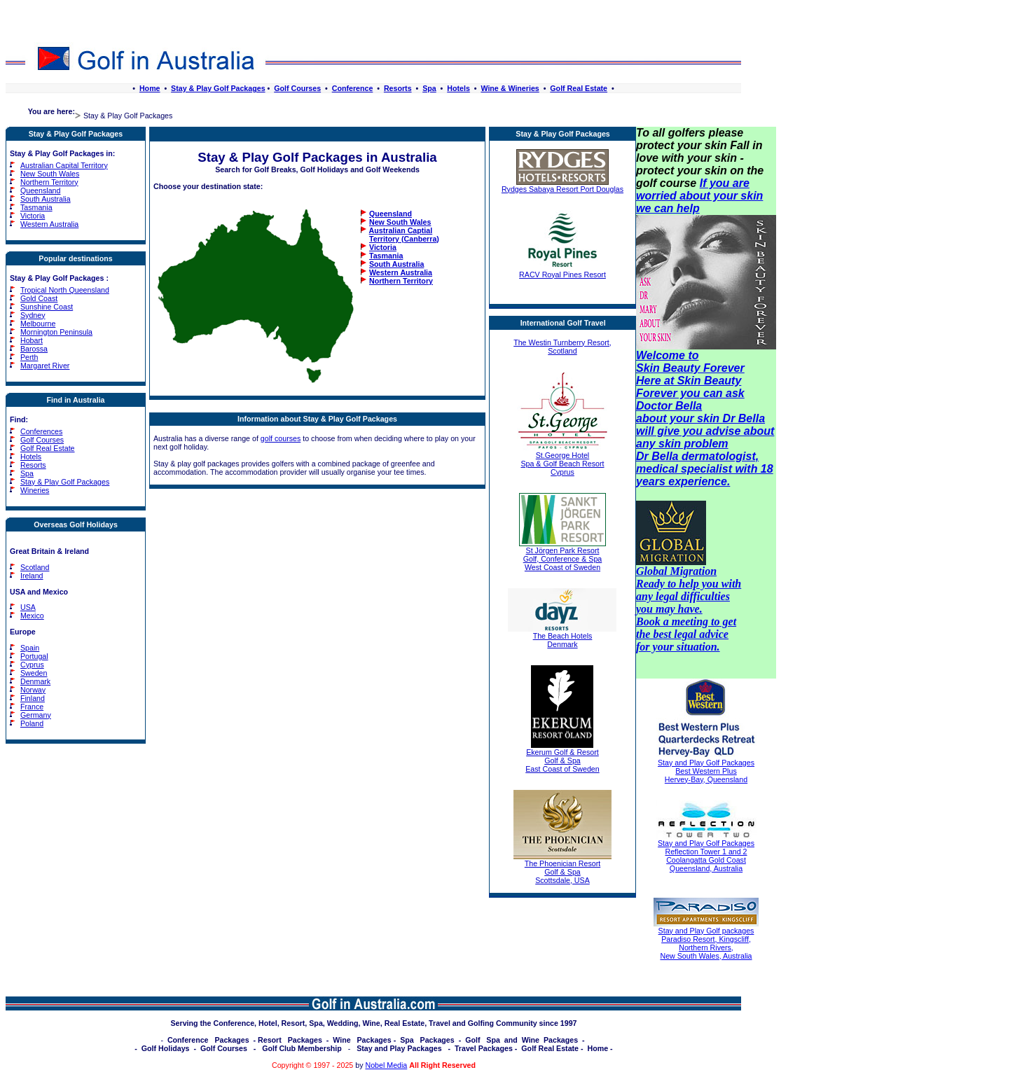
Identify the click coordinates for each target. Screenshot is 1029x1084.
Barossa (34, 349)
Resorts (398, 88)
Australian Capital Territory (64, 165)
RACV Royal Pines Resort (562, 271)
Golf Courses (297, 88)
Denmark (35, 681)
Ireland (31, 575)
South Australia (45, 199)
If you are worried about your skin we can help (699, 195)
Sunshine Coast (46, 307)
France (31, 706)
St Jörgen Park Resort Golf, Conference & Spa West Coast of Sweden (562, 555)
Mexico (32, 615)
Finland (32, 698)
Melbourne (37, 323)
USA (28, 607)
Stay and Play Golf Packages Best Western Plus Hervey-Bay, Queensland (706, 771)
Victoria (32, 215)
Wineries (34, 490)
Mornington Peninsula (56, 332)
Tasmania (36, 207)
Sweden (34, 673)
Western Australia (49, 224)
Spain (29, 648)
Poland (31, 723)
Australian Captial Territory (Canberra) (399, 234)
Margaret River (44, 365)
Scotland (34, 567)
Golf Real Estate (578, 88)
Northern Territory (49, 182)
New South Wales (49, 173)
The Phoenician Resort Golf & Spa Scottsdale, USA (562, 868)
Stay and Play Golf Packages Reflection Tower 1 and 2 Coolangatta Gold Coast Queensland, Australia (706, 856)
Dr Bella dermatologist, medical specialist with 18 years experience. (704, 468)
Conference (352, 88)
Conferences (41, 431)
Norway (33, 690)
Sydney (33, 315)
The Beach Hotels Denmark (562, 636)
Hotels (458, 88)
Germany (35, 715)
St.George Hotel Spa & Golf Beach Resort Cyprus (562, 460)
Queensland (40, 190)
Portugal (34, 656)
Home (149, 88)
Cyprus (32, 664)
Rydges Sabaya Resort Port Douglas (562, 185)
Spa (429, 88)
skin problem (693, 444)
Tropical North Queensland (64, 290)
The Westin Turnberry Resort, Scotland (562, 346)
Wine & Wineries (510, 88)
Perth (29, 357)
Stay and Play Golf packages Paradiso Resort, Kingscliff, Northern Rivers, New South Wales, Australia (706, 943)
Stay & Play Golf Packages (218, 88)
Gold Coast (38, 298)
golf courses (281, 438)
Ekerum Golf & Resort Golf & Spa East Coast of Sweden (562, 757)
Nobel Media (386, 1065)
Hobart (31, 340)
